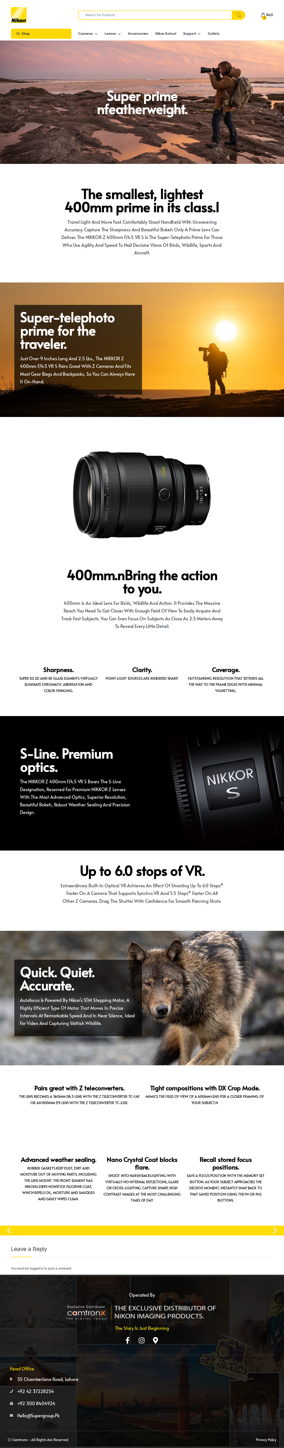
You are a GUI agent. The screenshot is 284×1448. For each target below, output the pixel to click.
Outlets (213, 33)
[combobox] (155, 15)
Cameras (85, 33)
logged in (36, 1268)
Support (189, 33)
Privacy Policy (266, 1439)
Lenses (110, 33)
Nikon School (165, 33)
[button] (8, 1230)
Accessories (138, 33)
